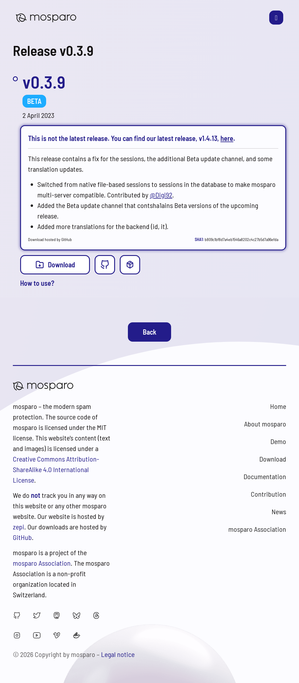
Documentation (265, 476)
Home (278, 406)
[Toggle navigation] (276, 18)
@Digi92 (161, 194)
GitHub (22, 537)
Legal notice (118, 654)
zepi (18, 526)
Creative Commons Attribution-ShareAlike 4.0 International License (56, 469)
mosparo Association (42, 563)
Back (149, 332)
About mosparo (265, 423)
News (279, 511)
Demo (278, 441)
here (226, 138)
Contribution (268, 494)
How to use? (37, 283)
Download (55, 264)
